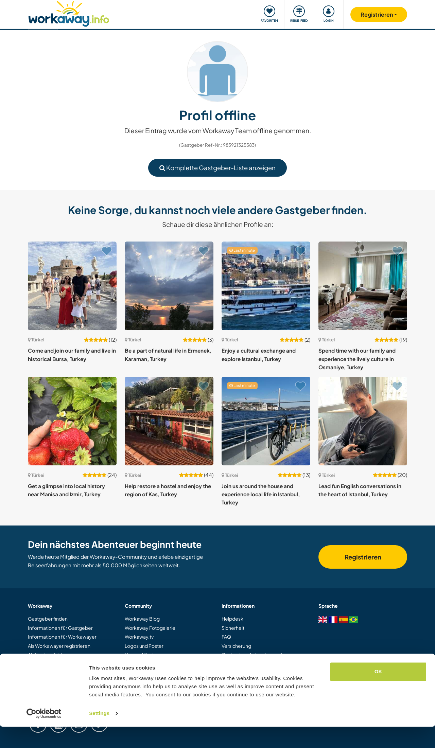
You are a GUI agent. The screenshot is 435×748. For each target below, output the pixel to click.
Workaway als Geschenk (55, 663)
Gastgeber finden (48, 619)
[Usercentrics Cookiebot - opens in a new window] (44, 735)
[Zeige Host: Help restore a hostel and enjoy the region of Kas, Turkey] (169, 421)
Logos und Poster (144, 646)
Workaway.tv (139, 637)
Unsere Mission (141, 655)
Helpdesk (232, 619)
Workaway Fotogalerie (150, 628)
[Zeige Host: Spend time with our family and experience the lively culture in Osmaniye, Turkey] (362, 286)
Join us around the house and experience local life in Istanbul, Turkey (261, 494)
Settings (99, 734)
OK (378, 693)
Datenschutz (235, 673)
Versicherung (236, 646)
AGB (227, 663)
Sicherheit (233, 628)
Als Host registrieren (50, 655)
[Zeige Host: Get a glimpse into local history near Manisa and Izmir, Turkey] (72, 421)
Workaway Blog (142, 619)
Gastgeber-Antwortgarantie (253, 655)
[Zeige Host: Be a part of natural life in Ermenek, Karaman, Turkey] (169, 286)
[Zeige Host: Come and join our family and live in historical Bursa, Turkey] (72, 286)
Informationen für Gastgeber (60, 628)
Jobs (130, 673)
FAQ (226, 637)
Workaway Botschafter (150, 663)
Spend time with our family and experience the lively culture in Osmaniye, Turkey (357, 358)
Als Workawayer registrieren (59, 646)
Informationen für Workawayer (62, 637)
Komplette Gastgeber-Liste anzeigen (217, 168)
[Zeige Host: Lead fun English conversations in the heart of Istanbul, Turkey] (362, 421)
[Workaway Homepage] (69, 13)
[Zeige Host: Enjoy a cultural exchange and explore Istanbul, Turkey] (266, 286)
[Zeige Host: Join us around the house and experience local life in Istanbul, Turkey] (266, 421)
